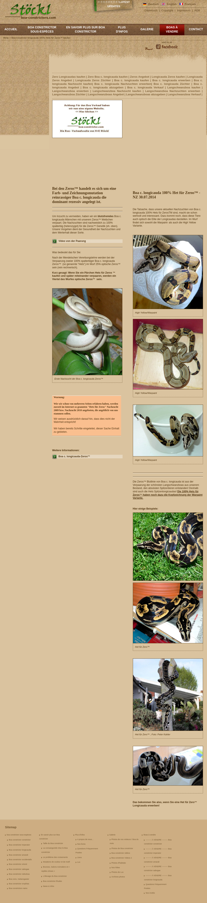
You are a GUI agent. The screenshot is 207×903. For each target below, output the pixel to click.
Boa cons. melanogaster (19, 879)
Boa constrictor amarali (18, 855)
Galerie (146, 29)
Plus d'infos (122, 29)
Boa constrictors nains (18, 888)
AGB (197, 10)
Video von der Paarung (72, 241)
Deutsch (153, 4)
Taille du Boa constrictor (53, 843)
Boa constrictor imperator (19, 845)
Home (5, 38)
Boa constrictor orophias (19, 884)
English (172, 4)
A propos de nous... (85, 839)
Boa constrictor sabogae (19, 869)
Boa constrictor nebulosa (19, 874)
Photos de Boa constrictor (122, 848)
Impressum (183, 10)
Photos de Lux (117, 872)
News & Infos (48, 886)
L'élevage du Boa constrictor (55, 876)
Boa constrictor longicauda (20, 850)
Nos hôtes (115, 867)
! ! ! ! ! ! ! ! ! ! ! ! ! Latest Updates (114, 4)
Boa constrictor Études (52, 881)
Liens (79, 857)
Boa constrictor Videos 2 (121, 858)
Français (190, 4)
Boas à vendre (172, 29)
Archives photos (118, 877)
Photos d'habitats (118, 863)
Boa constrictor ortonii (18, 864)
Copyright (167, 10)
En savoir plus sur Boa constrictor (85, 29)
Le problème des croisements (55, 857)
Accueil (10, 29)
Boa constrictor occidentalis (20, 859)
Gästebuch (151, 10)
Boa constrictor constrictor (20, 840)
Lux (78, 862)
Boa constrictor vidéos (120, 853)
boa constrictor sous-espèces (42, 29)
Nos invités (150, 893)
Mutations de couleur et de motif (56, 862)
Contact (196, 29)
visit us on (167, 42)
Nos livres (81, 844)
